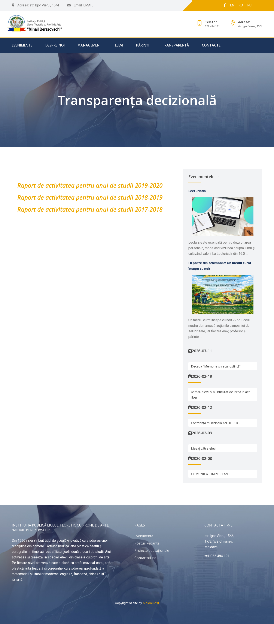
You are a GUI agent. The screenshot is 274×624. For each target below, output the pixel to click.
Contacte (211, 45)
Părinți (142, 45)
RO (240, 5)
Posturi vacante (146, 543)
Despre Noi (55, 45)
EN (232, 5)
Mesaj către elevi (203, 448)
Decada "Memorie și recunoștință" (216, 366)
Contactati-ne (145, 557)
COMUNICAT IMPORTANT (210, 474)
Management (89, 45)
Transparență (175, 45)
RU (249, 5)
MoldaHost (151, 603)
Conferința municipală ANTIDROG (215, 423)
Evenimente (22, 45)
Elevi (119, 45)
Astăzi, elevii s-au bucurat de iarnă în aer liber (220, 394)
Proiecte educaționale (151, 550)
